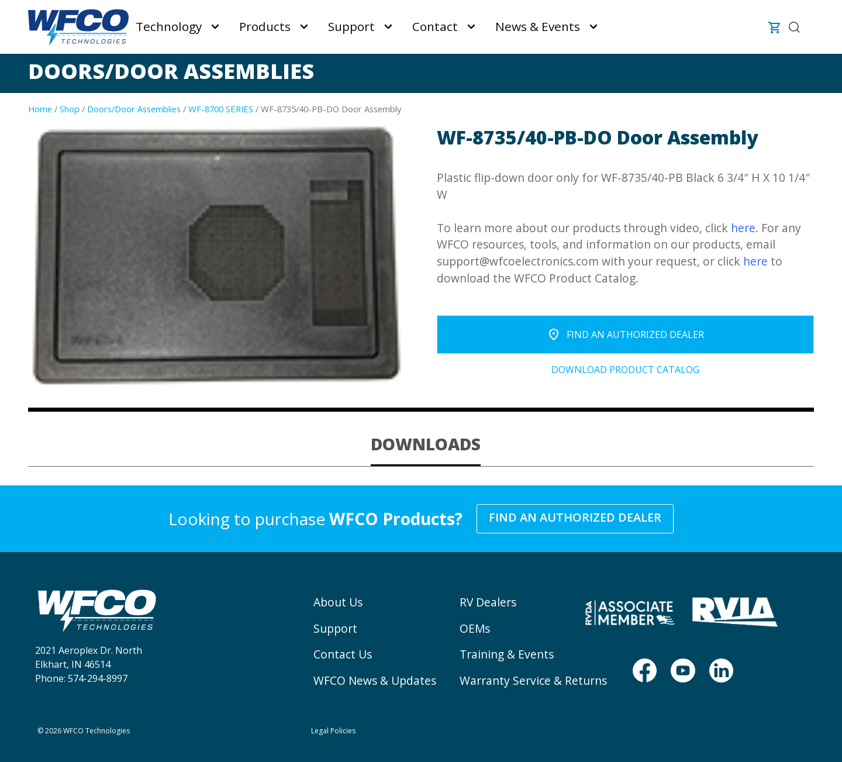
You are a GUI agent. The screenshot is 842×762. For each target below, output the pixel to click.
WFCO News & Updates (374, 680)
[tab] (426, 444)
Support (351, 26)
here (743, 228)
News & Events (537, 26)
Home (40, 109)
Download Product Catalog (625, 369)
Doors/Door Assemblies (134, 109)
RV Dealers (488, 602)
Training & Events (507, 654)
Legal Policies (333, 731)
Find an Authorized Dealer (575, 517)
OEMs (475, 628)
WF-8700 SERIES (220, 109)
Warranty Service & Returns (533, 680)
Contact (435, 26)
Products (265, 26)
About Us (338, 602)
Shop (70, 109)
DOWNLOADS (426, 444)
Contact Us (342, 654)
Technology (169, 26)
